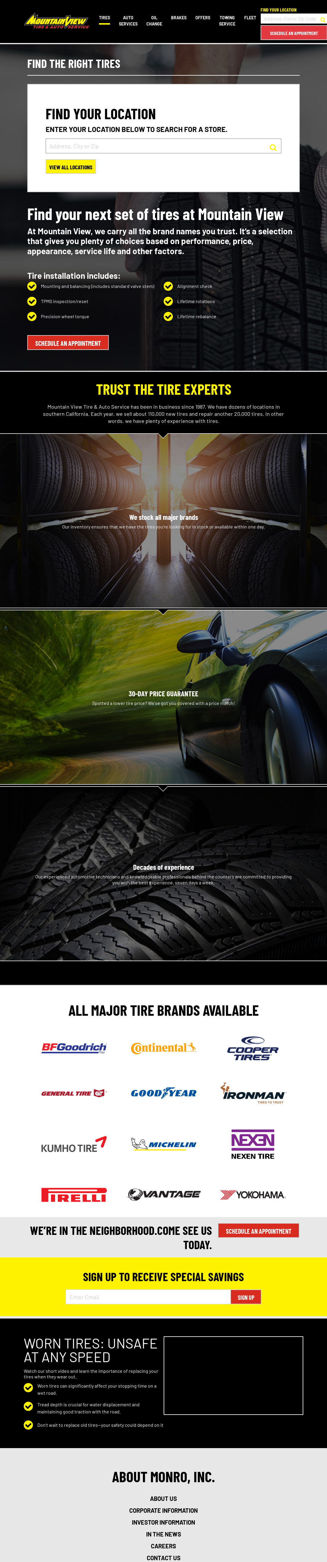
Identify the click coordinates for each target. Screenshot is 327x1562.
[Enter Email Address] (148, 1296)
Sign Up (246, 1296)
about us (163, 1497)
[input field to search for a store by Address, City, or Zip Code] (293, 18)
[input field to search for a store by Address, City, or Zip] (163, 145)
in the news (163, 1533)
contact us (164, 1557)
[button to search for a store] (322, 19)
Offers (202, 17)
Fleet (250, 17)
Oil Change (154, 20)
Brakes (178, 17)
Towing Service (227, 20)
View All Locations (71, 167)
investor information (163, 1521)
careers (163, 1545)
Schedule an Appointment (294, 33)
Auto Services (128, 20)
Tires (104, 17)
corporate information (163, 1509)
